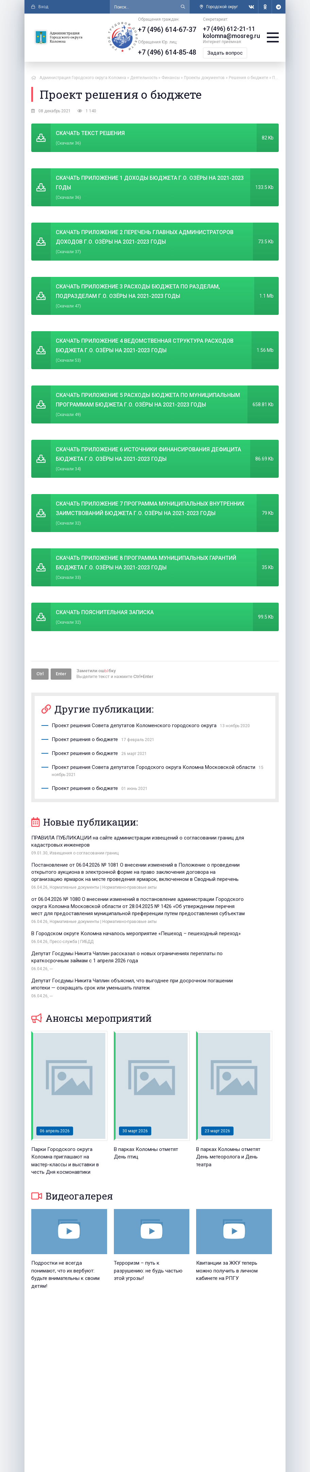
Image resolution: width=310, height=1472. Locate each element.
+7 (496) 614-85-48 (171, 52)
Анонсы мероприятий (91, 950)
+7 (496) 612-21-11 (231, 28)
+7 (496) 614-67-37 (171, 29)
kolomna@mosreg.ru (233, 35)
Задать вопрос (229, 52)
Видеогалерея (72, 1128)
